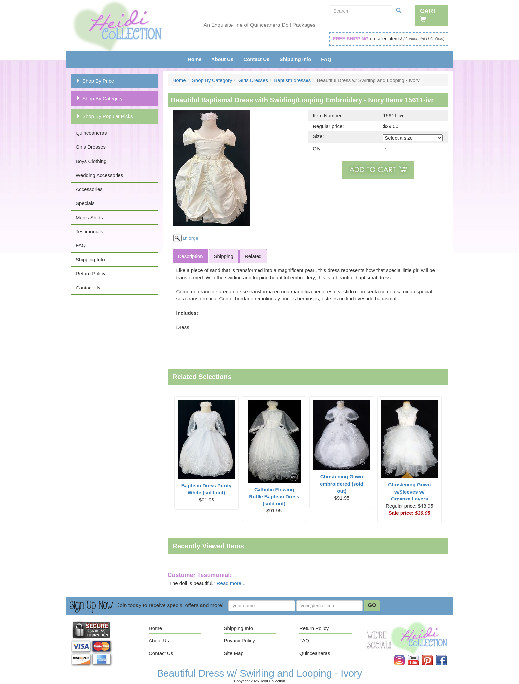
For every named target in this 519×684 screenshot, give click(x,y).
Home (195, 59)
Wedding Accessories (99, 175)
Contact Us (256, 59)
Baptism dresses (292, 80)
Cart (428, 15)
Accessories (89, 189)
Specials (85, 203)
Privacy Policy (239, 640)
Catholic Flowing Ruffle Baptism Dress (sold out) (274, 496)
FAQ (326, 59)
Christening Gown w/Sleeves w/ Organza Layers (409, 491)
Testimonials (89, 231)
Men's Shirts (89, 217)
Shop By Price (95, 81)
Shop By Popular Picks (104, 116)
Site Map (234, 653)
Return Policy (90, 273)
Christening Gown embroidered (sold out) (341, 484)
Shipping (223, 256)
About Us (223, 59)
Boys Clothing (91, 161)
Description (190, 256)
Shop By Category (99, 98)
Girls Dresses (91, 147)
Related (253, 256)
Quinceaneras (91, 133)
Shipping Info (295, 59)
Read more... (231, 583)
